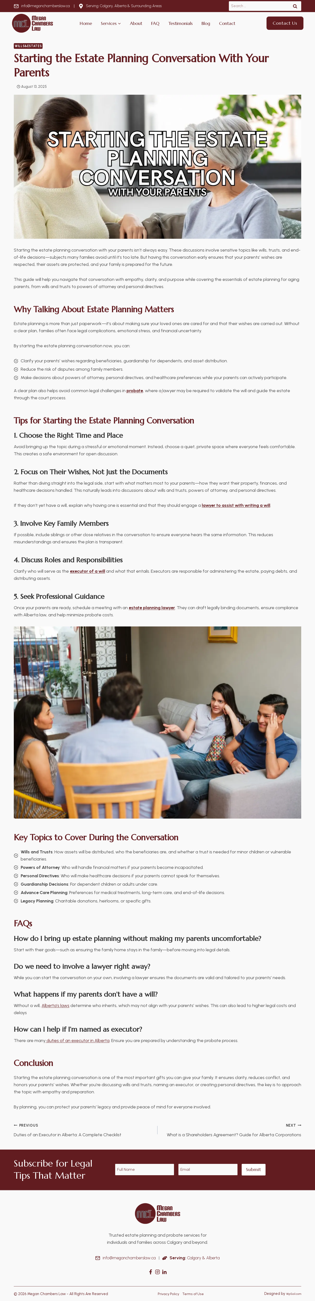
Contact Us (285, 23)
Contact (227, 23)
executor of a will (87, 571)
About (136, 23)
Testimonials (180, 23)
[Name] (144, 1169)
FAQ (155, 23)
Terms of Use (193, 1293)
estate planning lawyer (152, 607)
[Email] (208, 1169)
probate (134, 390)
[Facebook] (150, 1271)
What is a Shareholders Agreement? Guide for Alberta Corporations (231, 1129)
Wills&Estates (28, 46)
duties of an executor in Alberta (78, 1040)
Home (86, 23)
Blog (206, 23)
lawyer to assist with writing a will (236, 505)
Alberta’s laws (55, 1005)
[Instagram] (157, 1271)
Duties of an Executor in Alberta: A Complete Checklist (83, 1129)
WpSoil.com (291, 1293)
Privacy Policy (167, 1293)
